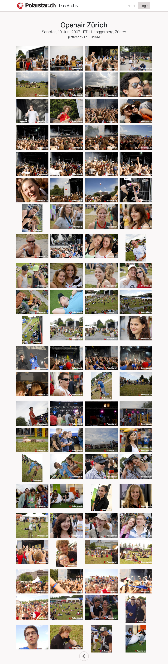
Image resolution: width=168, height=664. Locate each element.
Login (144, 6)
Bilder (132, 6)
